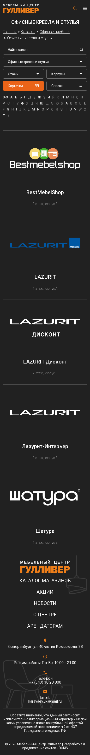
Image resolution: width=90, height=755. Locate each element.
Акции (45, 592)
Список (66, 86)
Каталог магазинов (45, 580)
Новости (45, 603)
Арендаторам (45, 626)
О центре (45, 615)
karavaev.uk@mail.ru (45, 701)
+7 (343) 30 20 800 (45, 682)
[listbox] (23, 74)
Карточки (23, 86)
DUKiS (63, 748)
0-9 (5, 97)
